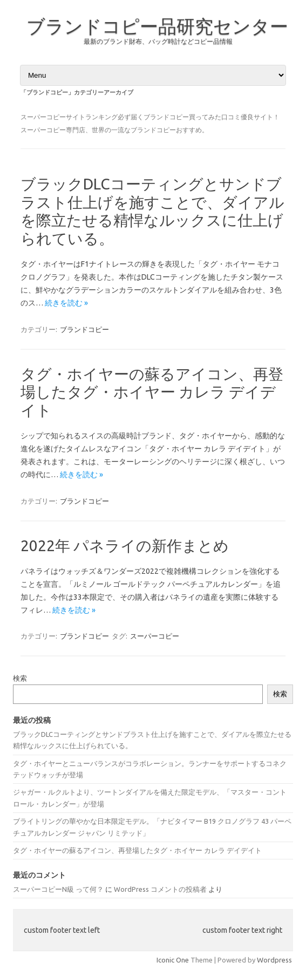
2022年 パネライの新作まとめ (125, 545)
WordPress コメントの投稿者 (160, 889)
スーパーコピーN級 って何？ (58, 889)
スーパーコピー (154, 636)
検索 (20, 678)
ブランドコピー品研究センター (157, 26)
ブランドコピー (84, 329)
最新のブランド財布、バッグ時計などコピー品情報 (158, 41)
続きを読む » (66, 303)
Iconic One (173, 960)
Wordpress (274, 960)
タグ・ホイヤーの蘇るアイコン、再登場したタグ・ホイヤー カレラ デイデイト (152, 391)
